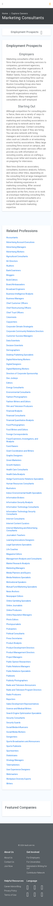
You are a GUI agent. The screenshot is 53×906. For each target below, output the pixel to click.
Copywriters (11, 322)
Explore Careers (20, 13)
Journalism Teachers (15, 535)
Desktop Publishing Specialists (19, 355)
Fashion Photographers (16, 397)
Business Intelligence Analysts (19, 294)
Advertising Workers (15, 252)
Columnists (11, 317)
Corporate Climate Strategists (19, 326)
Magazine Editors (14, 554)
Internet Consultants (15, 519)
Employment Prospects (26, 32)
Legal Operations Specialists (19, 545)
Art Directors (12, 261)
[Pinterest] (36, 894)
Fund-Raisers (12, 446)
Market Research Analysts (18, 563)
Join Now (8, 866)
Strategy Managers (15, 760)
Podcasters (11, 629)
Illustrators (11, 488)
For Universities (33, 862)
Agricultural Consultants (17, 256)
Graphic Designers (14, 455)
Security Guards (13, 722)
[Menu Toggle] (2, 4)
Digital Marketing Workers (17, 369)
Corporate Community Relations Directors (25, 331)
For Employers (33, 858)
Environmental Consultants (18, 392)
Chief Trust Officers (15, 312)
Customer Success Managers (19, 336)
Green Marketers (13, 460)
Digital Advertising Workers (18, 359)
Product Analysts (14, 643)
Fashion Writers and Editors (18, 401)
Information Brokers (15, 498)
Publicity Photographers (17, 680)
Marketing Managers (15, 568)
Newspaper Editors (14, 596)
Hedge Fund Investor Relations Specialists (24, 479)
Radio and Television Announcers (21, 685)
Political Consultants (15, 633)
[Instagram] (29, 894)
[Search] (50, 4)
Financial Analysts (14, 411)
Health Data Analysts (15, 474)
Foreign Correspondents (17, 434)
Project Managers (14, 657)
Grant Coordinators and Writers (20, 451)
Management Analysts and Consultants (24, 559)
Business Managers (15, 298)
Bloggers (10, 275)
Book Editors (12, 280)
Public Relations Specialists (18, 671)
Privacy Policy (10, 891)
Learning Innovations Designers (20, 540)
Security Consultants (15, 718)
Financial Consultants (15, 415)
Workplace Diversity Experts (18, 779)
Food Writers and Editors (17, 429)
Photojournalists (13, 624)
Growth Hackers (13, 465)
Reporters (10, 699)
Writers (9, 783)
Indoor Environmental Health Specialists (24, 493)
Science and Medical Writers (18, 708)
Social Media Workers (15, 732)
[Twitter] (43, 887)
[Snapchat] (43, 894)
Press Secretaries (14, 638)
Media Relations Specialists (18, 577)
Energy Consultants (15, 387)
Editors (9, 383)
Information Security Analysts (19, 502)
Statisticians (11, 755)
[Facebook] (29, 887)
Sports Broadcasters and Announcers (23, 741)
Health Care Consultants (17, 469)
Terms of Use (10, 895)
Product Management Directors (20, 652)
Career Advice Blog (12, 886)
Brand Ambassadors (15, 284)
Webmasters (12, 774)
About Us (8, 858)
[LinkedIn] (36, 887)
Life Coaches (12, 549)
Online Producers (14, 610)
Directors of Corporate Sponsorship (22, 373)
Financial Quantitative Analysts (20, 420)
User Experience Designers (18, 769)
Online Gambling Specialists (18, 601)
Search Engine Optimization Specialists (23, 713)
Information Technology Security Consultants (20, 512)
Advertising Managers (16, 247)
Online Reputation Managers (19, 615)
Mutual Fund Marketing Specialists (21, 587)
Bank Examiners (13, 270)
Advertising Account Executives (20, 242)
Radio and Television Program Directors (23, 690)
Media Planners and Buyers (18, 573)
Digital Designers (13, 364)
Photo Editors (12, 619)
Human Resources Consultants (20, 483)
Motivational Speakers (16, 582)
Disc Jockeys (12, 378)
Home (5, 13)
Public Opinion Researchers (18, 662)
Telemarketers (13, 765)
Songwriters (11, 737)
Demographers (13, 350)
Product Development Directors (20, 648)
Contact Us (9, 862)
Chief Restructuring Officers (18, 308)
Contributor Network (36, 873)
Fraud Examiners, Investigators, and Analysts (22, 440)
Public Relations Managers (18, 666)
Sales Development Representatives (22, 704)
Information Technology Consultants (22, 507)
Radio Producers (13, 694)
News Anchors (12, 591)
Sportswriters (12, 751)
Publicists (10, 676)
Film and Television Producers (19, 406)
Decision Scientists (14, 345)
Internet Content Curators (17, 523)
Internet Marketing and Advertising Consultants (21, 529)
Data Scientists (13, 340)
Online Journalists (14, 605)
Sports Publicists (13, 746)
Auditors (10, 266)
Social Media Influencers (17, 727)
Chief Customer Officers (17, 303)
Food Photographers (15, 425)
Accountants (12, 237)
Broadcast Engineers (15, 289)
